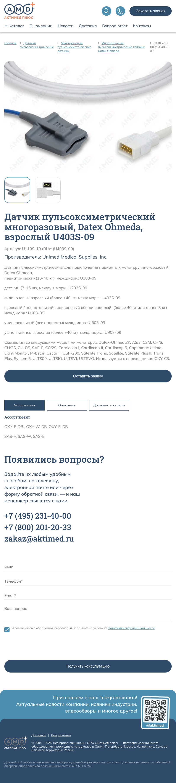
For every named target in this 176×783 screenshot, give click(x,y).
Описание (66, 405)
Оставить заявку (88, 376)
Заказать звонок (150, 11)
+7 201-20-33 (37, 527)
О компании (40, 26)
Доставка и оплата (109, 405)
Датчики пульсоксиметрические (37, 45)
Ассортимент (24, 405)
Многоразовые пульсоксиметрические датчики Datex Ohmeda (121, 47)
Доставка (88, 26)
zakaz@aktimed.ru (39, 538)
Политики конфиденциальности (131, 628)
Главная (10, 43)
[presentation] (37, 647)
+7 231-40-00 (37, 515)
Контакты (142, 26)
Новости (65, 26)
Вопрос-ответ (115, 26)
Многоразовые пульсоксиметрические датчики (74, 47)
